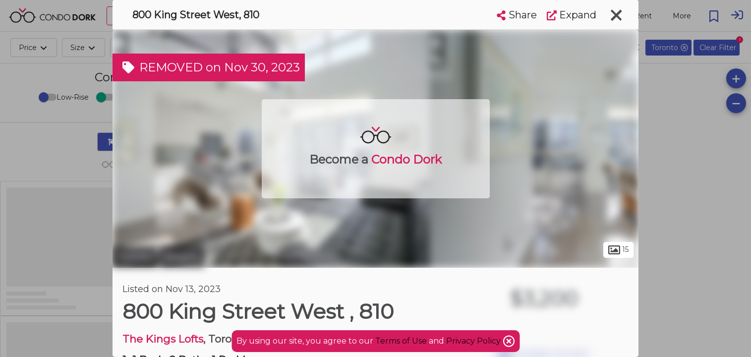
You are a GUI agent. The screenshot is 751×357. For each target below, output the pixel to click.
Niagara (182, 256)
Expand (571, 15)
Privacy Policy (474, 341)
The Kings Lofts (162, 339)
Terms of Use (401, 341)
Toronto (134, 256)
